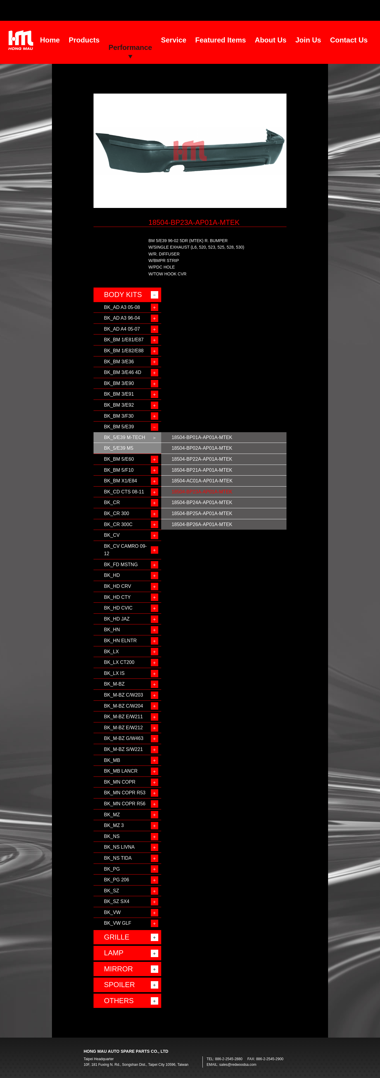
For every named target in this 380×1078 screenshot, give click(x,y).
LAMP (113, 953)
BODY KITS (123, 295)
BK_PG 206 (116, 879)
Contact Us (349, 40)
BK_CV (111, 535)
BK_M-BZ (114, 683)
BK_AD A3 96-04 (122, 318)
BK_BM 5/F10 (119, 470)
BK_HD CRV (117, 586)
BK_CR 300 (116, 513)
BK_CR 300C (118, 524)
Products (84, 40)
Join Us (308, 40)
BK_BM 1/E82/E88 (123, 350)
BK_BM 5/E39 (119, 426)
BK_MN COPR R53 (124, 792)
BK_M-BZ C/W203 (123, 694)
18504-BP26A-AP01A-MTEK (202, 524)
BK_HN (112, 629)
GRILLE (116, 937)
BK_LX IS (114, 673)
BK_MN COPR (119, 782)
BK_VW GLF (117, 923)
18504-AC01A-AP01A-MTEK (202, 480)
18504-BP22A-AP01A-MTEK (202, 459)
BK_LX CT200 (119, 662)
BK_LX (111, 651)
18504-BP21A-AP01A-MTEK (202, 470)
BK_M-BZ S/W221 (123, 749)
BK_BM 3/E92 (119, 405)
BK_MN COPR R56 (124, 803)
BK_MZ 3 (114, 825)
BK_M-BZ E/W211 (123, 716)
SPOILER (119, 985)
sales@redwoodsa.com (237, 1065)
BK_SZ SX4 (116, 901)
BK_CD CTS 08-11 (124, 491)
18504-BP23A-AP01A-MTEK (202, 491)
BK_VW (112, 912)
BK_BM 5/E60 (119, 459)
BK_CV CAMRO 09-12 (125, 550)
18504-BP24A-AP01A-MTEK (202, 502)
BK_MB (112, 760)
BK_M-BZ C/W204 (123, 705)
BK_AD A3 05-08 (122, 307)
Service (173, 40)
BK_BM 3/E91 (119, 394)
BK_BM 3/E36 (119, 361)
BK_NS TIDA (118, 858)
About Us (270, 40)
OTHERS (119, 1001)
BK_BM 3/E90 (119, 383)
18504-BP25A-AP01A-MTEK (202, 513)
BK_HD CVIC (118, 607)
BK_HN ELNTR (120, 640)
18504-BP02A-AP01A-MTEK (202, 448)
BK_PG (112, 869)
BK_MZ (112, 814)
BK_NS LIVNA (119, 847)
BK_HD (112, 575)
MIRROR (118, 969)
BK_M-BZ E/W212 (123, 727)
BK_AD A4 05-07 (122, 329)
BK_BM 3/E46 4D (122, 372)
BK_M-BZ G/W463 (123, 738)
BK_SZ (111, 890)
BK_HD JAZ (116, 618)
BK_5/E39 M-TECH (124, 437)
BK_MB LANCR (120, 771)
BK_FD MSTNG (121, 564)
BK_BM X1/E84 (120, 480)
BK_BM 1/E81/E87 (123, 339)
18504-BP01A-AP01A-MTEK (202, 437)
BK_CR (112, 502)
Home (50, 40)
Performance (130, 47)
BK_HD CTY (117, 597)
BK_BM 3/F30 (119, 416)
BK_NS (111, 836)
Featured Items (220, 40)
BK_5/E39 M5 (118, 448)
